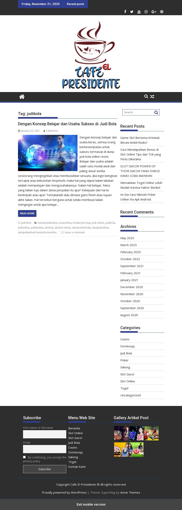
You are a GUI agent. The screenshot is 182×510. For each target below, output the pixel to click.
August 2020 (129, 315)
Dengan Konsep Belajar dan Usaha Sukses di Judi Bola (67, 123)
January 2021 (129, 280)
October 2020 (130, 301)
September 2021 (132, 266)
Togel (124, 388)
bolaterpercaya (81, 222)
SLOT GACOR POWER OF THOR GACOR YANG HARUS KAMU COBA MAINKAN (140, 171)
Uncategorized (130, 395)
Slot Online (127, 381)
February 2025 (130, 252)
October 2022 (130, 259)
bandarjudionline (47, 222)
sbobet (49, 227)
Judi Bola (26, 222)
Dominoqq (127, 346)
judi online (98, 222)
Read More (27, 213)
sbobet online (62, 227)
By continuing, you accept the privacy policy (44, 459)
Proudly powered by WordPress (64, 492)
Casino (124, 339)
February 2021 (130, 273)
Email (26, 442)
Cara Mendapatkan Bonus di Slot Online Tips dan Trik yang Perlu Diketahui (140, 154)
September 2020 (132, 308)
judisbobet (37, 227)
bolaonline (65, 222)
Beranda (74, 428)
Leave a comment (75, 232)
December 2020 (131, 287)
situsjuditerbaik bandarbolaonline (37, 232)
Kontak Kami (76, 467)
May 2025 (127, 238)
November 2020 (131, 294)
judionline (23, 227)
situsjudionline (100, 227)
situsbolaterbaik (81, 227)
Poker (124, 360)
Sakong (125, 367)
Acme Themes (130, 492)
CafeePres (50, 130)
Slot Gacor (127, 374)
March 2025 (128, 245)
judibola (110, 222)
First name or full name (38, 428)
